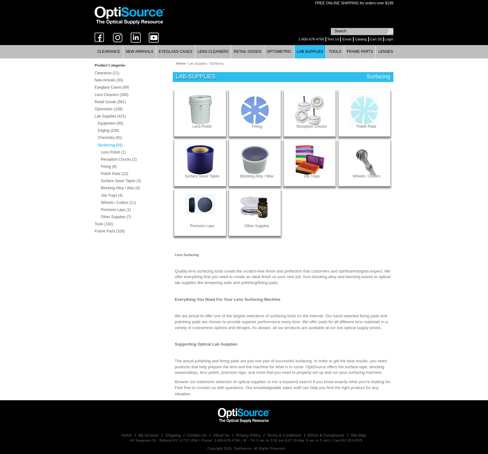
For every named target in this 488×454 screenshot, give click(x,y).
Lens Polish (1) (113, 152)
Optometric (279, 51)
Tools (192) (104, 224)
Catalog (361, 39)
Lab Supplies (310, 51)
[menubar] (244, 51)
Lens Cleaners (213, 51)
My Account (149, 435)
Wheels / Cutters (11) (118, 202)
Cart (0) (376, 39)
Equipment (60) (110, 123)
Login (389, 39)
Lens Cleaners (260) (112, 95)
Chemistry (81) (110, 137)
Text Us (333, 39)
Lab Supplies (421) (110, 116)
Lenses (385, 51)
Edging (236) (108, 130)
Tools (335, 51)
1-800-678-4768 (311, 39)
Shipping (173, 435)
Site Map (358, 435)
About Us (221, 435)
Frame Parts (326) (110, 231)
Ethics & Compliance (326, 435)
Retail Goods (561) (110, 102)
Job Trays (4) (112, 195)
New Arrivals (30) (109, 80)
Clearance (108, 51)
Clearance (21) (107, 73)
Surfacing (216, 63)
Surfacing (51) (110, 145)
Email (346, 39)
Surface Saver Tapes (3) (121, 181)
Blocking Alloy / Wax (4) (120, 188)
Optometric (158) (109, 109)
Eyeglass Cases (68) (112, 87)
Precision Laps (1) (116, 210)
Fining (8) (109, 166)
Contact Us (197, 435)
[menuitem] (109, 51)
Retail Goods (247, 51)
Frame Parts (360, 51)
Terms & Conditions (285, 435)
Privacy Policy (249, 435)
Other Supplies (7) (116, 217)
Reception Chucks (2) (119, 159)
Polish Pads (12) (114, 174)
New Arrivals (139, 51)
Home (127, 435)
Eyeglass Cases (175, 51)
